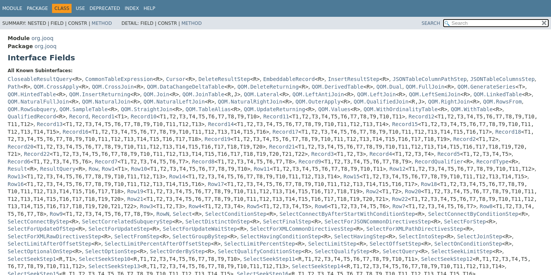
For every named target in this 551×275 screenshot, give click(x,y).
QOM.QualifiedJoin (381, 102)
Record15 (405, 124)
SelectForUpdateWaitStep (200, 229)
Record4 (381, 154)
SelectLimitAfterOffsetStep (49, 244)
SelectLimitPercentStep (259, 244)
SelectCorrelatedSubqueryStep (127, 221)
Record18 (508, 132)
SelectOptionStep (111, 251)
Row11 (262, 169)
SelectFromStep (137, 236)
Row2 (372, 191)
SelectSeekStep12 (447, 259)
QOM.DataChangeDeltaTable (185, 87)
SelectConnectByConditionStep (473, 214)
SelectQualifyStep (342, 251)
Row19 (135, 191)
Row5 (253, 206)
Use (80, 8)
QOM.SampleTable (83, 109)
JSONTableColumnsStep (502, 79)
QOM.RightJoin (449, 102)
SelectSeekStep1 (32, 259)
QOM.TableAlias (208, 109)
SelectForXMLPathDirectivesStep (415, 229)
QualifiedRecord (32, 116)
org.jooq (42, 38)
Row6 (321, 206)
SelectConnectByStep (38, 221)
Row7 (399, 206)
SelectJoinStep (479, 236)
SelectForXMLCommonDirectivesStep (302, 229)
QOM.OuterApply (318, 102)
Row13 (16, 176)
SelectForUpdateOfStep (41, 229)
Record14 (221, 124)
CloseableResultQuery (40, 79)
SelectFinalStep (287, 221)
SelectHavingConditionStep (280, 236)
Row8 (486, 206)
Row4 (195, 206)
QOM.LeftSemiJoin (435, 94)
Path (14, 87)
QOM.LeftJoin (376, 94)
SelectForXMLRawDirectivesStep (54, 236)
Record (79, 116)
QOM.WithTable (472, 109)
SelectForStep (465, 221)
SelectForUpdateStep (119, 229)
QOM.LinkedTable (498, 94)
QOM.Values (334, 109)
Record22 (37, 154)
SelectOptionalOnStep (40, 251)
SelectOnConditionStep (468, 244)
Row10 (139, 169)
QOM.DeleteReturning (267, 87)
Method (102, 23)
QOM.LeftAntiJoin (318, 94)
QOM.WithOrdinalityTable (401, 109)
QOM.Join (156, 94)
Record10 (143, 116)
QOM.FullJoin (425, 87)
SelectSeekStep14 (318, 266)
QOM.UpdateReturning (274, 109)
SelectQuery (400, 251)
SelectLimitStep (332, 244)
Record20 (20, 147)
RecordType (492, 162)
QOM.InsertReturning (99, 94)
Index (132, 8)
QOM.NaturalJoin (106, 102)
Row (93, 169)
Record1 (103, 116)
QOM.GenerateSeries (487, 87)
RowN (163, 214)
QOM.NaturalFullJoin (38, 102)
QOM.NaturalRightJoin (250, 102)
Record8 (203, 162)
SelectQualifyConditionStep (260, 251)
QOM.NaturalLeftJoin (174, 102)
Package (37, 8)
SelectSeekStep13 (114, 266)
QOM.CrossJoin (113, 87)
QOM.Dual (389, 87)
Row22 (400, 199)
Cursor (176, 79)
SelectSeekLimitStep (461, 251)
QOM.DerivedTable (338, 87)
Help (149, 8)
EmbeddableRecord (289, 79)
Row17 (216, 184)
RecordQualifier (439, 162)
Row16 (16, 184)
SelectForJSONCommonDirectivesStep (377, 221)
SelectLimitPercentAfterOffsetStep (157, 244)
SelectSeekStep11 (269, 259)
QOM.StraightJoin (147, 109)
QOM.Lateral (261, 94)
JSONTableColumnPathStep (430, 79)
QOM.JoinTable (204, 94)
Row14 (177, 176)
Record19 (217, 139)
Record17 (285, 132)
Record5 (448, 154)
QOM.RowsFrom (502, 102)
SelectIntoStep (421, 236)
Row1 (108, 169)
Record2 (464, 139)
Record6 (19, 162)
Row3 (146, 206)
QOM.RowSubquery (32, 109)
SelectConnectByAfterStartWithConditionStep (347, 214)
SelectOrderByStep (177, 251)
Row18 (429, 184)
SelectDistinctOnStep (218, 221)
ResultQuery (58, 169)
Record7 (106, 162)
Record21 (282, 147)
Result (17, 169)
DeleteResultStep (224, 79)
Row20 (413, 191)
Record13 (49, 124)
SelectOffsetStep (395, 244)
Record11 (276, 116)
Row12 (398, 169)
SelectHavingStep (360, 236)
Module (12, 8)
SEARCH (431, 23)
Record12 (421, 116)
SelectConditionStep (235, 214)
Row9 (56, 214)
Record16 (75, 132)
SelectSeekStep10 (104, 259)
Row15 (352, 176)
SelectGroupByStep (200, 236)
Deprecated (105, 8)
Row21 (135, 199)
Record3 (322, 154)
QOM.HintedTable (32, 94)
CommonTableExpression (119, 79)
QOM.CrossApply (56, 87)
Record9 (309, 162)
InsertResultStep (354, 79)
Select (182, 214)
